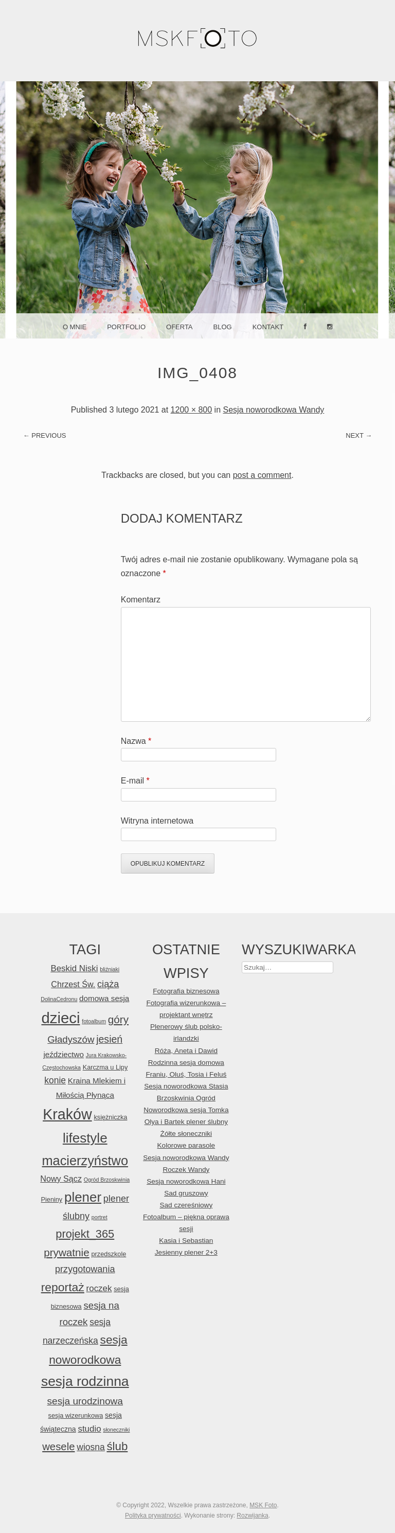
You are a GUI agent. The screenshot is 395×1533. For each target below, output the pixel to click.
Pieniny (52, 1199)
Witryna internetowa (157, 820)
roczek (99, 1288)
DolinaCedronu (59, 999)
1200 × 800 (191, 409)
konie (55, 1080)
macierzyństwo (85, 1160)
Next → (359, 435)
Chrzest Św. (73, 984)
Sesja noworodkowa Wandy (273, 409)
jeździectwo (63, 1054)
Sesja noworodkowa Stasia (186, 1086)
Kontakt (268, 327)
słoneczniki (116, 1430)
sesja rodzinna (85, 1381)
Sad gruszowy (186, 1193)
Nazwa (136, 741)
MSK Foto (263, 1505)
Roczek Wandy (186, 1169)
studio (89, 1429)
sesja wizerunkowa (75, 1415)
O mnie (74, 327)
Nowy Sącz (61, 1178)
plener (82, 1197)
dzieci (60, 1017)
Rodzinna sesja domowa (186, 1062)
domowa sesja (104, 998)
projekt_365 (85, 1233)
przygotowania (85, 1269)
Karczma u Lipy (105, 1067)
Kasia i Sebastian (186, 1240)
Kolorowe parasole (186, 1145)
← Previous (44, 435)
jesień (109, 1039)
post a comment (262, 475)
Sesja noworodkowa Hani (186, 1181)
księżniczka (110, 1117)
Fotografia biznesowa (186, 991)
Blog (222, 327)
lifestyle (85, 1138)
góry (118, 1019)
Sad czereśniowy (185, 1205)
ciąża (108, 984)
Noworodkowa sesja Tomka (185, 1110)
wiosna (90, 1447)
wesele (58, 1446)
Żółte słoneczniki (186, 1133)
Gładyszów (70, 1039)
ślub (117, 1446)
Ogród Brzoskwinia (107, 1180)
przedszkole (108, 1254)
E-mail (135, 780)
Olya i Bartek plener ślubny (186, 1122)
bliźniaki (109, 969)
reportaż (62, 1287)
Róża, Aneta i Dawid (186, 1051)
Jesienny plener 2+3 (186, 1252)
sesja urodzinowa (85, 1401)
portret (99, 1217)
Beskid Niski (74, 968)
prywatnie (66, 1252)
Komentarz (140, 599)
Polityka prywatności (153, 1515)
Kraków (67, 1114)
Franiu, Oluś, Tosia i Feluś (186, 1074)
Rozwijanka (252, 1515)
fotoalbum (94, 1021)
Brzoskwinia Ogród (186, 1098)
